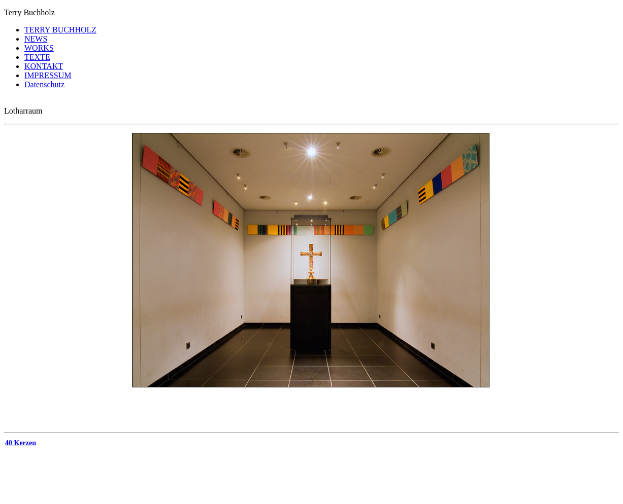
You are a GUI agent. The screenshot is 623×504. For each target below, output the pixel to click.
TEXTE (37, 57)
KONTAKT (43, 66)
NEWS (35, 38)
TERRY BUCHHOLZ (60, 29)
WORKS (39, 48)
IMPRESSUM (47, 75)
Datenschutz (44, 84)
